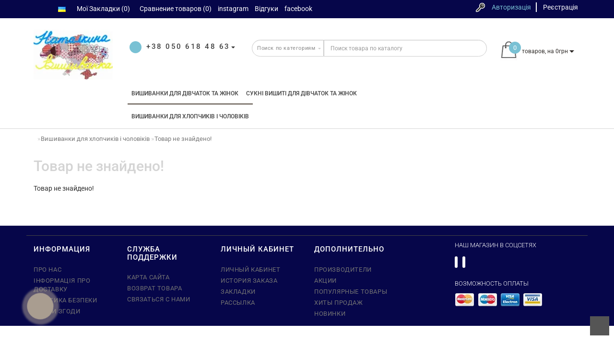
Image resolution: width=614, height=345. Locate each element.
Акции (325, 280)
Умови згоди (57, 311)
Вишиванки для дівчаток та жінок (184, 93)
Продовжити (548, 208)
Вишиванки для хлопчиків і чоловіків (190, 116)
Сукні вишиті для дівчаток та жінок (301, 93)
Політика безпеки (65, 300)
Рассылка (238, 302)
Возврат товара (154, 288)
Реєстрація (560, 7)
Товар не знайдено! (183, 138)
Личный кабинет (250, 269)
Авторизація (511, 7)
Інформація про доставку (62, 285)
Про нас (47, 269)
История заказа (249, 280)
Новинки (329, 313)
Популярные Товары (350, 291)
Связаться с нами (158, 299)
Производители (343, 269)
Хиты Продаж (338, 302)
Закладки (238, 291)
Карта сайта (148, 277)
